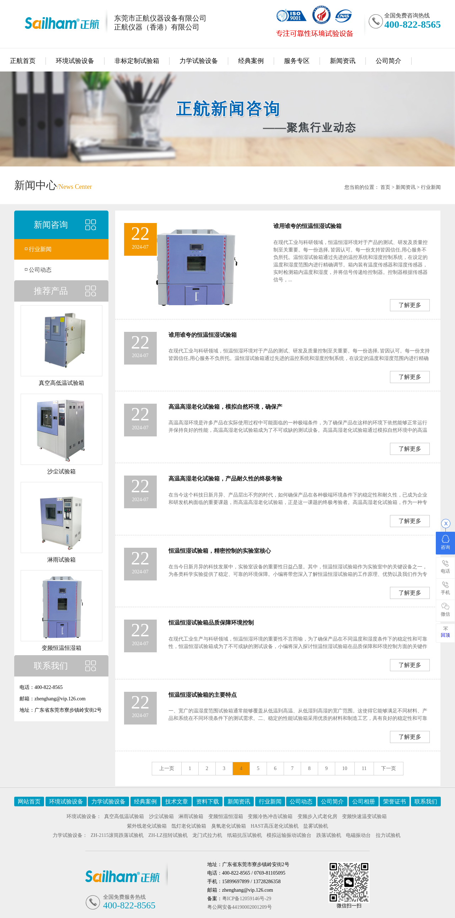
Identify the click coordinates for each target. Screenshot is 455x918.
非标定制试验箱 (136, 60)
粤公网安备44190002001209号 (239, 907)
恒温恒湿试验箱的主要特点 (202, 695)
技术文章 (176, 801)
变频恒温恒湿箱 (225, 816)
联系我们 (425, 801)
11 (364, 768)
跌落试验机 (328, 835)
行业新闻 (431, 187)
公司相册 (363, 801)
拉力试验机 (388, 835)
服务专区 (297, 60)
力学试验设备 (199, 60)
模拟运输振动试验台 (289, 835)
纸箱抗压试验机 (244, 835)
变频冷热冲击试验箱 (270, 816)
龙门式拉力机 (207, 835)
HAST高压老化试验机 (275, 826)
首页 (385, 187)
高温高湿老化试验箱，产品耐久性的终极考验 (225, 479)
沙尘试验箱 (161, 816)
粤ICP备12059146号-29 (246, 898)
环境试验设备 (75, 60)
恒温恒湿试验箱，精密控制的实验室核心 (219, 551)
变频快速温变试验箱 (364, 816)
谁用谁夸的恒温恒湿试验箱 (307, 226)
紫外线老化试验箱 (147, 826)
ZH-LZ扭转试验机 (167, 835)
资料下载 (207, 801)
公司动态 (40, 270)
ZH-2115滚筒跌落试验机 (117, 835)
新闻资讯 (342, 60)
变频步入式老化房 (317, 816)
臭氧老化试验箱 (228, 826)
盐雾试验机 (315, 826)
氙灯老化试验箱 (188, 826)
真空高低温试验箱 (124, 816)
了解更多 (409, 305)
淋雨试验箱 (190, 816)
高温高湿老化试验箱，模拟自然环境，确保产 (225, 407)
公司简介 (388, 60)
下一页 (388, 768)
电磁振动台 (358, 835)
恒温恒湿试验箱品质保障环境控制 (211, 623)
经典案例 (251, 60)
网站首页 (29, 801)
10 (344, 768)
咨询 (445, 542)
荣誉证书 (394, 801)
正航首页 (23, 60)
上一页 (166, 768)
